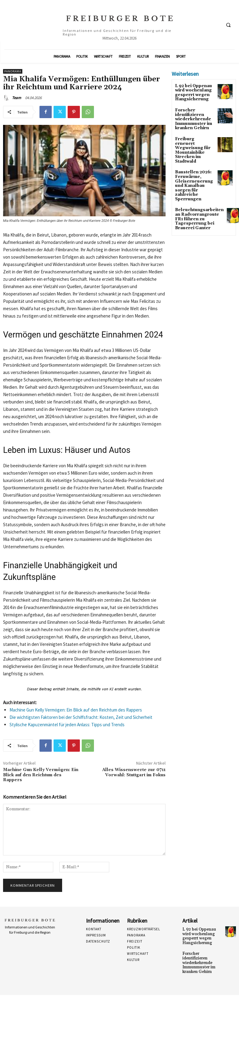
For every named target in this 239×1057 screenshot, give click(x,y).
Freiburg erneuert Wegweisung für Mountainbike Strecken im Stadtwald (192, 143)
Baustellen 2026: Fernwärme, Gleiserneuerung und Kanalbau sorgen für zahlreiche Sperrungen (191, 174)
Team (16, 97)
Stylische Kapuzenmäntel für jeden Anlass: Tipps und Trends (67, 724)
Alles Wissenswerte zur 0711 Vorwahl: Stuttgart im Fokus (134, 772)
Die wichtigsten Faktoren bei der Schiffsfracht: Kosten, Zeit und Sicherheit (80, 717)
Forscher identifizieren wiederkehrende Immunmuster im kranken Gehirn (192, 116)
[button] (228, 25)
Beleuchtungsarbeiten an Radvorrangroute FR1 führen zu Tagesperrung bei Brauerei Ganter (196, 205)
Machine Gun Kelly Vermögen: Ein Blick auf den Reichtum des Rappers (75, 710)
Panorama (12, 71)
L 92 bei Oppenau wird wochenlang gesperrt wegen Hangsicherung (192, 92)
